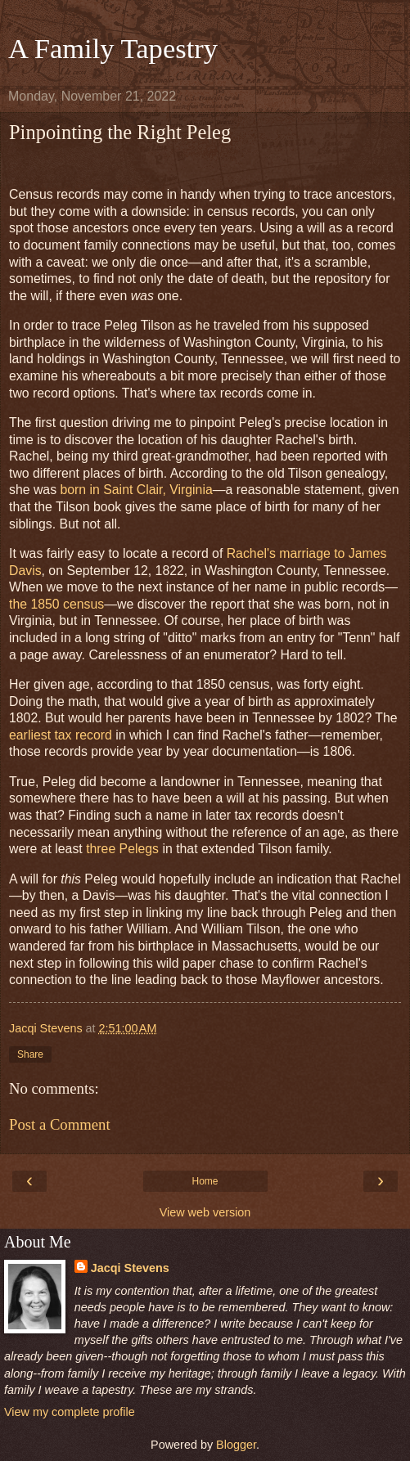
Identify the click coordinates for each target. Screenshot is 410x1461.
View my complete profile (69, 1411)
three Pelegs (122, 849)
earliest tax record (60, 735)
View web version (205, 1212)
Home (204, 1181)
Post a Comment (59, 1124)
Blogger (236, 1444)
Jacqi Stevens (130, 1267)
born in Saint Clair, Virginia (136, 490)
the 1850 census (56, 604)
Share (30, 1054)
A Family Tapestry (113, 48)
